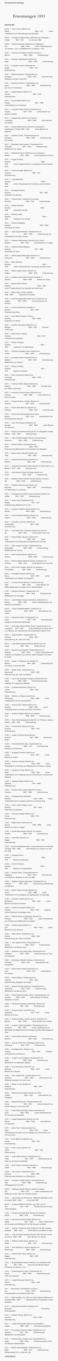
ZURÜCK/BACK (10, 1356)
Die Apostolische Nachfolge (14, 3)
